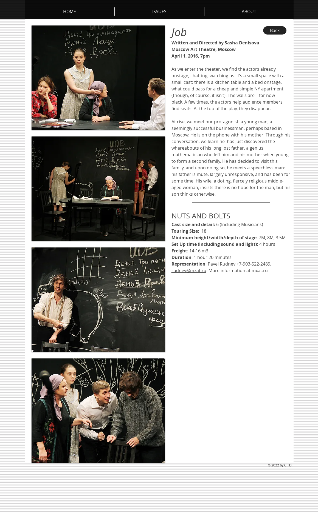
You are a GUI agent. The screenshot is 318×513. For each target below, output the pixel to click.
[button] (249, 11)
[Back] (274, 30)
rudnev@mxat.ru (188, 270)
